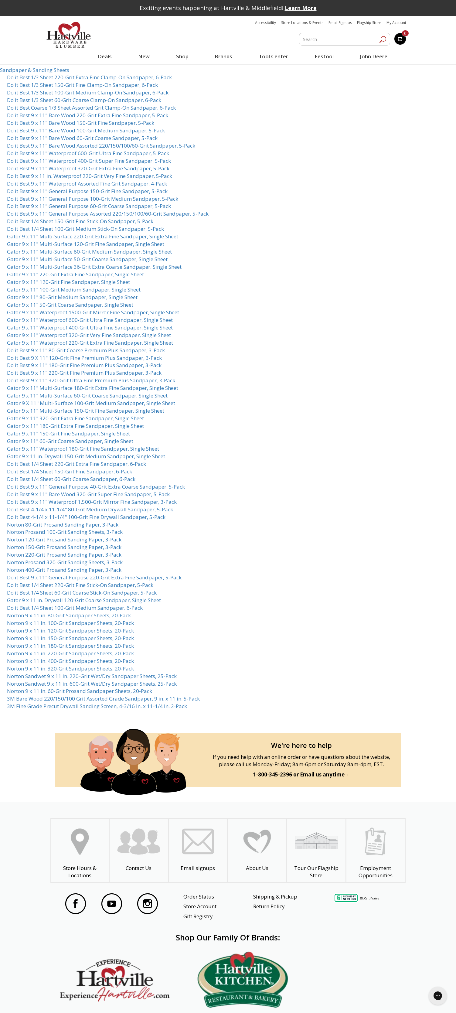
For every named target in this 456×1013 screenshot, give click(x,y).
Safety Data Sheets (209, 1000)
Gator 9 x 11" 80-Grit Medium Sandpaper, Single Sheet (72, 297)
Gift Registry (198, 916)
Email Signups (340, 22)
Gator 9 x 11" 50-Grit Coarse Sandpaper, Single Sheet (70, 304)
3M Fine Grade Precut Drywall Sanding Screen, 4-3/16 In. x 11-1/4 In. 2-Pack (97, 706)
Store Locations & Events (302, 22)
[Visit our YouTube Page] (111, 904)
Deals (105, 57)
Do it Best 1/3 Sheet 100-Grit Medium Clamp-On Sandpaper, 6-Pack (87, 92)
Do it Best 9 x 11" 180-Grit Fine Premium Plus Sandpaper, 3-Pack (84, 365)
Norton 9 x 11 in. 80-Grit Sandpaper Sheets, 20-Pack (69, 615)
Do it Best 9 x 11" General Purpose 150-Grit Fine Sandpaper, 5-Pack (87, 191)
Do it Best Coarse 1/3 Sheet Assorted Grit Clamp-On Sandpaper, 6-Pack (91, 107)
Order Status (198, 896)
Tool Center (273, 56)
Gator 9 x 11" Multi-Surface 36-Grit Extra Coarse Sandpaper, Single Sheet (94, 266)
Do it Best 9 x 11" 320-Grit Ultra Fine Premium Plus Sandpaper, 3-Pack (91, 380)
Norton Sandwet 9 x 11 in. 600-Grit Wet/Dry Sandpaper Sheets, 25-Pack (92, 683)
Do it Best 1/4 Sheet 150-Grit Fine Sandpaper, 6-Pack (69, 471)
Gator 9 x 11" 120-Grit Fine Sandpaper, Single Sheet (68, 281)
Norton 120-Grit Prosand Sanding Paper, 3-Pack (64, 539)
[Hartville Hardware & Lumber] (68, 35)
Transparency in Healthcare (283, 1000)
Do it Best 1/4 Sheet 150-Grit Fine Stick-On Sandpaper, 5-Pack (80, 221)
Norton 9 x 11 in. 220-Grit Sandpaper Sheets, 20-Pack (70, 653)
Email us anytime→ (325, 774)
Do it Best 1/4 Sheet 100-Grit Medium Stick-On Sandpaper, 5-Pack (85, 228)
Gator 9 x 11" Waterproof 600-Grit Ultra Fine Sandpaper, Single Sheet (90, 319)
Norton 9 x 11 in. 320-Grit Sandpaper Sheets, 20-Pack (70, 668)
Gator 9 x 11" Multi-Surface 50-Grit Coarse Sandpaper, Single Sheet (87, 259)
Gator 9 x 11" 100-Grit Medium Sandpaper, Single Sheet (74, 289)
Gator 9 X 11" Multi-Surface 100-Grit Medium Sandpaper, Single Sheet (91, 403)
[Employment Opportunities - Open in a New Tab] (375, 850)
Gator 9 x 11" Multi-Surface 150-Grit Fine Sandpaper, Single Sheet (85, 410)
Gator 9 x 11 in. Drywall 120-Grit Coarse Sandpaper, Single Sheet (84, 600)
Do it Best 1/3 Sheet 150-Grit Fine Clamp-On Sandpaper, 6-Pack (82, 84)
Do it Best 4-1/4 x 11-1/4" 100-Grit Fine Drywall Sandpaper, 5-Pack (86, 516)
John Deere (372, 56)
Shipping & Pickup (275, 896)
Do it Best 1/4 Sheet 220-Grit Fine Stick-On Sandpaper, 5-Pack (80, 585)
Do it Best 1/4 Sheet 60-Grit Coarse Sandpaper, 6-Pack (71, 479)
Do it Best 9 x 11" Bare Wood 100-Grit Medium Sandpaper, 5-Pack (86, 130)
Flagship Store (369, 22)
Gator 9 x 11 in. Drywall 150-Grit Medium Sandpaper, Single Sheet (86, 456)
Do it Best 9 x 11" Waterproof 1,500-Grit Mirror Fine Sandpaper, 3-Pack (92, 501)
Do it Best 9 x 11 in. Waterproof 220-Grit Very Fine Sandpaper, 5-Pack (89, 175)
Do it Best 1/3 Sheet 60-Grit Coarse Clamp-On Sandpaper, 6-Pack (84, 100)
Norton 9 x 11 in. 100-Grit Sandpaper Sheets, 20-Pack (70, 622)
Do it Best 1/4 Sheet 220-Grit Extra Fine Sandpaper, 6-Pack (76, 463)
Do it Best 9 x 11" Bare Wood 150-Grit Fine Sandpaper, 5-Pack (80, 122)
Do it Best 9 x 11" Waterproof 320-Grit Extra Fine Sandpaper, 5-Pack (88, 168)
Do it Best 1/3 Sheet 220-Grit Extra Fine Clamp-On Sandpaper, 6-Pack (89, 77)
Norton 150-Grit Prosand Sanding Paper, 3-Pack (64, 547)
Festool (323, 56)
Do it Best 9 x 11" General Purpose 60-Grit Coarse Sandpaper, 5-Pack (89, 206)
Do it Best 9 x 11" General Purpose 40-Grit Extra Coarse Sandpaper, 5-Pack (96, 486)
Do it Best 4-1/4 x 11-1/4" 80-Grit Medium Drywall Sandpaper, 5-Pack (90, 509)
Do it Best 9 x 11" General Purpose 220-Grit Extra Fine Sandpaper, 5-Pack (94, 577)
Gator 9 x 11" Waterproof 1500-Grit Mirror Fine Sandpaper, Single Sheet (93, 312)
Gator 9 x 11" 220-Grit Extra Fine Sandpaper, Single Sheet (75, 274)
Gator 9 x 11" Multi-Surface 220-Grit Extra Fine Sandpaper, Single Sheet (92, 236)
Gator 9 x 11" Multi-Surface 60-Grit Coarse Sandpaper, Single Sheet (87, 395)
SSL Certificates (369, 898)
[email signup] (198, 850)
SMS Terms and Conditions (362, 1000)
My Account (396, 22)
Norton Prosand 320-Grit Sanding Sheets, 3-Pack (65, 562)
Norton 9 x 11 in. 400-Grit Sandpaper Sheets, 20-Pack (70, 660)
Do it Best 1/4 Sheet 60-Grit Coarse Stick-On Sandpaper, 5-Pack (82, 592)
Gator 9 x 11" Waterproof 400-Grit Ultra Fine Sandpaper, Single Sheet (90, 327)
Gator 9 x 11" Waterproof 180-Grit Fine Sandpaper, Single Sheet (83, 448)
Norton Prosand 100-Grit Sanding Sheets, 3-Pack (65, 531)
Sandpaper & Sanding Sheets (34, 70)
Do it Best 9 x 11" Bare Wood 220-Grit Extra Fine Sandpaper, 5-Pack (87, 115)
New (144, 56)
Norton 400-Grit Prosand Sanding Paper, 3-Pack (64, 569)
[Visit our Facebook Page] (75, 904)
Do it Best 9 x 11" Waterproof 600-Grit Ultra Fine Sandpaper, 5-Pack (88, 153)
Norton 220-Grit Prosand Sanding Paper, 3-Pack (64, 554)
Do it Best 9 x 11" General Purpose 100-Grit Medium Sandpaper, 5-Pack (92, 198)
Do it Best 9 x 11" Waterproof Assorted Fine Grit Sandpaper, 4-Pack (87, 183)
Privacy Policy (149, 1000)
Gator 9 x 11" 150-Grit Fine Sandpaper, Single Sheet (68, 433)
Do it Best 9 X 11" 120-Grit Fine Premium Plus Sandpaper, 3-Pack (84, 357)
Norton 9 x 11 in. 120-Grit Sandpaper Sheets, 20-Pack (70, 630)
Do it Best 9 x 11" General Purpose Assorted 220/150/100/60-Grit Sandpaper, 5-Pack (108, 213)
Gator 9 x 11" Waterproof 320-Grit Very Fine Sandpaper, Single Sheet (89, 335)
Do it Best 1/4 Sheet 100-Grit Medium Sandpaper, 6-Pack (75, 607)
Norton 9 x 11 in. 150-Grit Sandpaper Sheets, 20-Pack (70, 638)
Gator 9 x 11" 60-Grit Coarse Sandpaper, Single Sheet (70, 441)
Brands (223, 56)
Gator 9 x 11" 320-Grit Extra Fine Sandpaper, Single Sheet (75, 418)
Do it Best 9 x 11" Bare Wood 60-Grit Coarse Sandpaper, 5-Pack (82, 138)
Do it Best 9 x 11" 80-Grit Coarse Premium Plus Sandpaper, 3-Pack (86, 350)
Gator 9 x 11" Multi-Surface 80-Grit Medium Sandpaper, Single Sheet (89, 251)
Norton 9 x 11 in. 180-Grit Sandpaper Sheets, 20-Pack (70, 645)
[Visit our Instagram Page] (147, 904)
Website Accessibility (88, 1000)
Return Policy (269, 906)
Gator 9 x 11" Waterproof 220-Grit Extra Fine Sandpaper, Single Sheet (90, 342)
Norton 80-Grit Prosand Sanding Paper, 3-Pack (62, 524)
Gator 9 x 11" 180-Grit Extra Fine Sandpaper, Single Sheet (75, 425)
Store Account (199, 906)
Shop (183, 57)
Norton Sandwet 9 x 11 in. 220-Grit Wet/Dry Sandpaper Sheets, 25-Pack (92, 676)
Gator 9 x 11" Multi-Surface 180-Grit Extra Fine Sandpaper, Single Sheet (92, 387)
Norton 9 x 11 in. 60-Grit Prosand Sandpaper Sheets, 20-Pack (79, 690)
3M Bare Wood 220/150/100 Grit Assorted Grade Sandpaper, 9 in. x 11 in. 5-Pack (103, 698)
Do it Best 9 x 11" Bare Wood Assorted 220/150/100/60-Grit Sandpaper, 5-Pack (101, 145)
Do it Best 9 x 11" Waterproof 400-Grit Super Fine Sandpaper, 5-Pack (89, 160)
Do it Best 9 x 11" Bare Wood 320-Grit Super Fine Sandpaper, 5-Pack (88, 494)
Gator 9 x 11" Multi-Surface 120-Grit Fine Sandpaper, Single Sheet (85, 243)
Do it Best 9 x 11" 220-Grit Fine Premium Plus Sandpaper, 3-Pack (84, 372)
